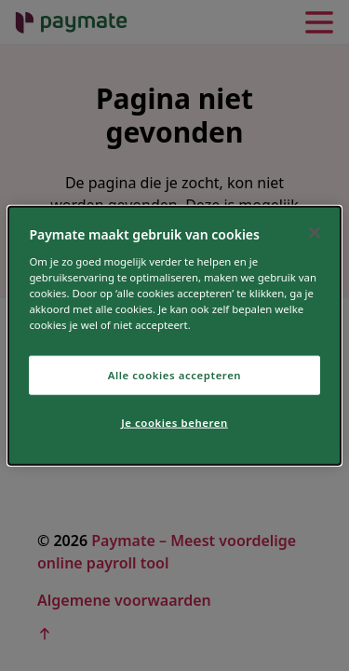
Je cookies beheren (174, 422)
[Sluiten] (314, 232)
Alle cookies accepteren (174, 375)
